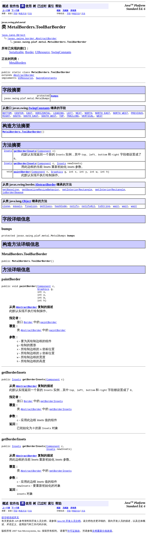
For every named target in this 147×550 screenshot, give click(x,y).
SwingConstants (61, 52)
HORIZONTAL (42, 116)
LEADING (58, 116)
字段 (15, 13)
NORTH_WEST (120, 116)
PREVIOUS (137, 116)
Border (29, 52)
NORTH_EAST (102, 116)
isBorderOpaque (12, 199)
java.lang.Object (13, 35)
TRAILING (73, 119)
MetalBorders (17, 63)
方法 (30, 13)
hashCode (61, 214)
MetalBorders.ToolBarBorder (21, 136)
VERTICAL (88, 119)
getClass (46, 214)
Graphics (57, 178)
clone (6, 214)
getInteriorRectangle (77, 196)
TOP (61, 119)
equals (17, 214)
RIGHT (6, 119)
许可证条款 (73, 545)
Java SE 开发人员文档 (69, 535)
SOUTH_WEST (48, 119)
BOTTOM (6, 116)
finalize (31, 214)
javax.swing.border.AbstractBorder (32, 39)
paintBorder (22, 178)
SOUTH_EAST (30, 119)
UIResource (42, 52)
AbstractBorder (23, 76)
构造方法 (22, 13)
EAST (29, 116)
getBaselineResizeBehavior (40, 196)
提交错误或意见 (10, 531)
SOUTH (16, 119)
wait (116, 214)
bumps (54, 98)
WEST (100, 119)
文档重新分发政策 (102, 545)
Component (44, 156)
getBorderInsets (25, 156)
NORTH (88, 116)
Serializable (16, 52)
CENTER (18, 116)
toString (104, 214)
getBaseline (10, 196)
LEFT (70, 116)
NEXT (79, 116)
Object (26, 208)
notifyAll (88, 214)
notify (74, 214)
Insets (8, 156)
